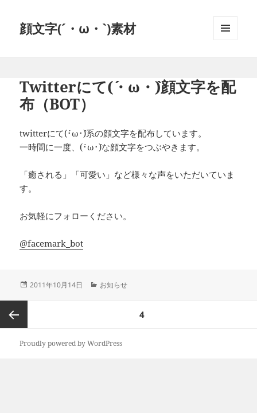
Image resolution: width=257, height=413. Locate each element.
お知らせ (113, 285)
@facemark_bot (51, 243)
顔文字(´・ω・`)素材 (78, 28)
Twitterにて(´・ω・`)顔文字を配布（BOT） (128, 95)
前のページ (14, 314)
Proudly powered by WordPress (71, 343)
